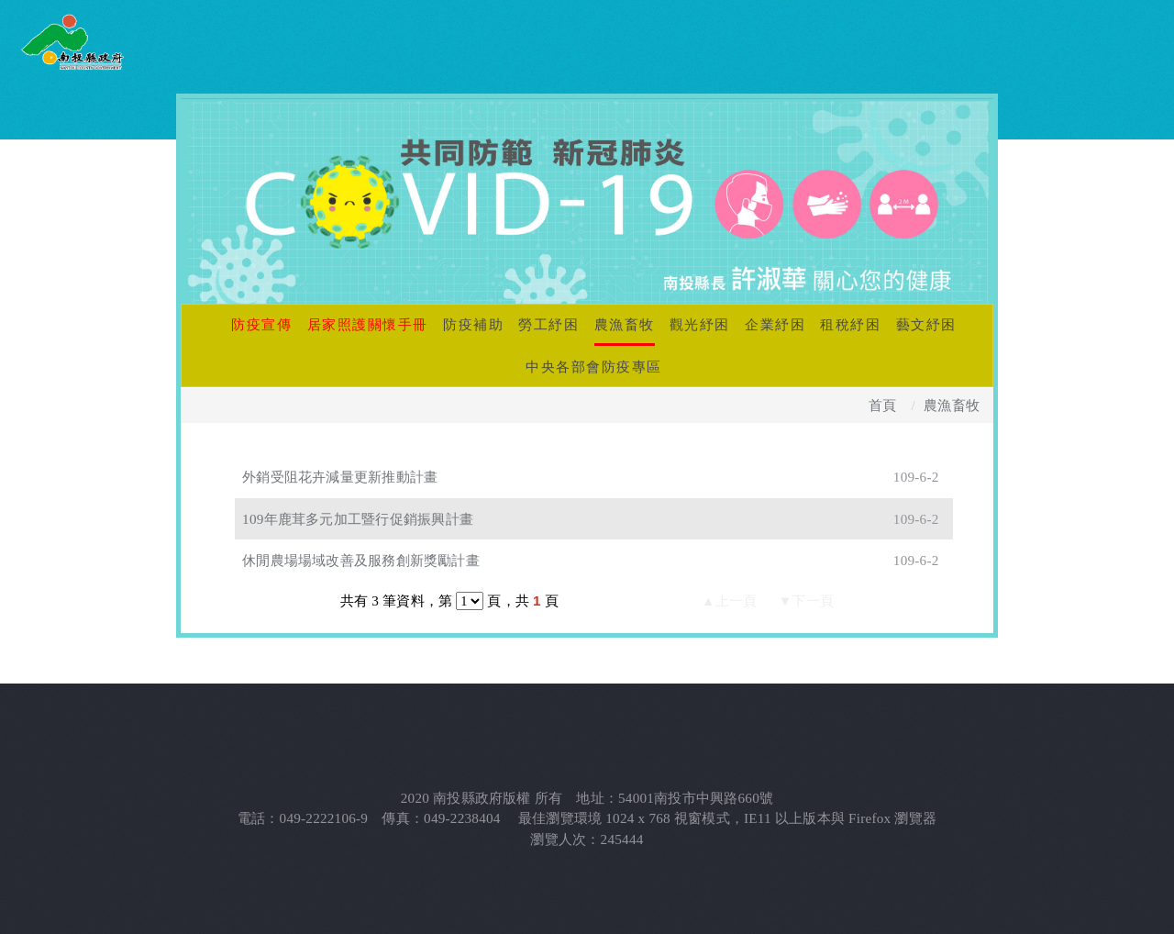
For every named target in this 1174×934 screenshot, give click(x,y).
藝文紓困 (926, 324)
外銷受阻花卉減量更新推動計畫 (339, 476)
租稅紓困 (850, 324)
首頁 (882, 405)
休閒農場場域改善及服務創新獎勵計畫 (361, 560)
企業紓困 (775, 324)
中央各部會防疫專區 (594, 366)
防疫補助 (473, 324)
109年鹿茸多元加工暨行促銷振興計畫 (357, 519)
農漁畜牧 (624, 324)
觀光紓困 (700, 324)
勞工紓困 (548, 324)
